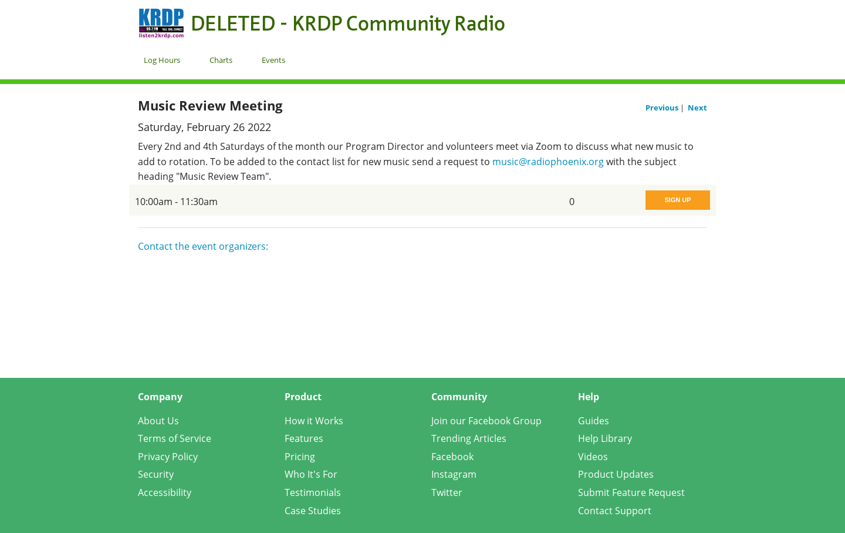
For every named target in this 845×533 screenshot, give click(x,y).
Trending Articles (468, 438)
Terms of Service (174, 438)
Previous (662, 107)
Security (156, 474)
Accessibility (164, 492)
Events (273, 60)
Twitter (446, 492)
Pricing (300, 456)
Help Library (605, 438)
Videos (593, 456)
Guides (593, 420)
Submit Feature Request (631, 492)
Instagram (453, 474)
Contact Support (614, 510)
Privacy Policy (168, 456)
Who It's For (311, 474)
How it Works (314, 420)
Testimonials (313, 492)
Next (697, 107)
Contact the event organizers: (203, 246)
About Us (158, 420)
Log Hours (162, 60)
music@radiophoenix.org (548, 161)
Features (304, 438)
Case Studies (313, 510)
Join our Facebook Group (486, 420)
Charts (220, 60)
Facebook (452, 456)
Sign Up (677, 199)
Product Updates (616, 474)
